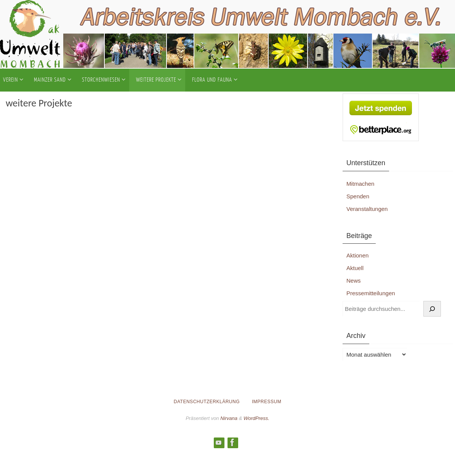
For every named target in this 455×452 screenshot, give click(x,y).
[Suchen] (432, 309)
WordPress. (256, 418)
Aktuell (355, 268)
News (353, 280)
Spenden (357, 196)
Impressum (266, 401)
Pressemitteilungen (370, 293)
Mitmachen (360, 183)
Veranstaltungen (367, 209)
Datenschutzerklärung (207, 401)
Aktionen (357, 255)
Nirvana (228, 418)
